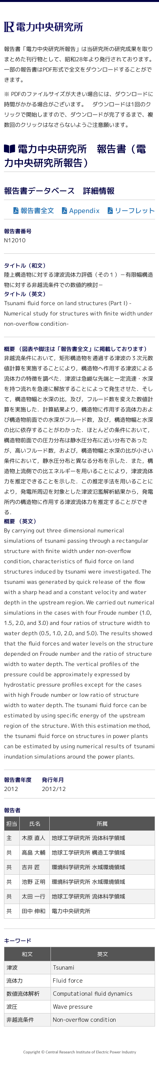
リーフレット (135, 210)
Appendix (84, 210)
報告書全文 (37, 210)
